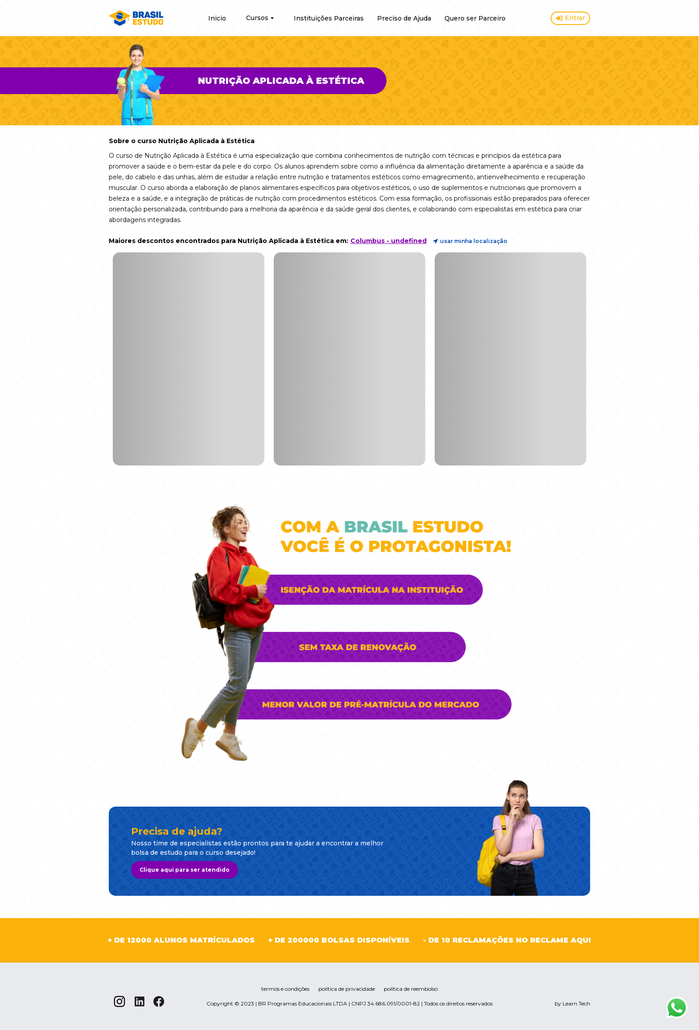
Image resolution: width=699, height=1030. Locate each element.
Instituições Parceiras (329, 18)
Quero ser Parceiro (475, 18)
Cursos (260, 18)
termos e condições (285, 988)
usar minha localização (470, 241)
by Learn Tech (572, 1003)
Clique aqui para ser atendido (185, 869)
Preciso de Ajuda (404, 18)
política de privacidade (346, 988)
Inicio (217, 18)
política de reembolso (411, 988)
